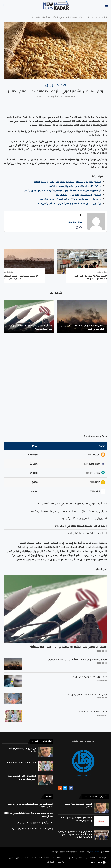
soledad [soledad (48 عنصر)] (87, 543)
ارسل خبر (50, 862)
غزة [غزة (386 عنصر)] (13, 555)
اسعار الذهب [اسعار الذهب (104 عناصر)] (42, 543)
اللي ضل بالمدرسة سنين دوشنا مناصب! (22, 750)
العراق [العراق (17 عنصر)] (29, 547)
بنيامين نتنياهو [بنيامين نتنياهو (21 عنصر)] (28, 551)
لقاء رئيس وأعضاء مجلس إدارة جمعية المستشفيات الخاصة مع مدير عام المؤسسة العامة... (75, 834)
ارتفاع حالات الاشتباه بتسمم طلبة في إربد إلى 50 (87, 694)
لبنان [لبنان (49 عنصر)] (82, 559)
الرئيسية (103, 17)
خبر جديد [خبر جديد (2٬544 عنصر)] (87, 555)
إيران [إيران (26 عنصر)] (61, 543)
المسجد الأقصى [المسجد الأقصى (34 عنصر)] (98, 551)
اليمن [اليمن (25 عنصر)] (40, 551)
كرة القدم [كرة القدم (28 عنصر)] (91, 559)
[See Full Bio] (67, 222)
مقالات (58, 857)
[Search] (4, 6)
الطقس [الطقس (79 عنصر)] (38, 547)
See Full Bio (75, 222)
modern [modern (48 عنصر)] (103, 543)
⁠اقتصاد (90, 17)
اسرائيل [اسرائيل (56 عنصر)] (54, 543)
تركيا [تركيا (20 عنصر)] (9, 551)
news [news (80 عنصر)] (95, 543)
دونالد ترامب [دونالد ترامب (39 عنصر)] (59, 555)
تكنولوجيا (70, 857)
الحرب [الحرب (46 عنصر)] (88, 547)
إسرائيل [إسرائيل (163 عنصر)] (69, 543)
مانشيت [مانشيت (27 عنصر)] (74, 559)
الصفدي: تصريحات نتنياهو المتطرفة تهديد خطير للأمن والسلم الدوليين (67, 182)
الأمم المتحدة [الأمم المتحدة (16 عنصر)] (99, 547)
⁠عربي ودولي (14, 857)
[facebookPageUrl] (80, 228)
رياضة (48, 857)
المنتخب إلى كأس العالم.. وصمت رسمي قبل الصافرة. (22, 777)
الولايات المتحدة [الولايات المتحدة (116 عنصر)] (52, 551)
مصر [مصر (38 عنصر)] (67, 559)
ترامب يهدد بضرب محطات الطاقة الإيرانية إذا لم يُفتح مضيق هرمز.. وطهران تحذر (62, 190)
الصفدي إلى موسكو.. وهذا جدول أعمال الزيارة (78, 195)
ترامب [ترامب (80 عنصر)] (16, 551)
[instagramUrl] (77, 228)
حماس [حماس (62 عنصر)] (96, 555)
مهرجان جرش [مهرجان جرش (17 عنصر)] (57, 559)
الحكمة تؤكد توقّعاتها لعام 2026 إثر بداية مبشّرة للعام (76, 819)
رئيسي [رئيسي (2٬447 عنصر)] (48, 555)
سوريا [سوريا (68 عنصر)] (20, 555)
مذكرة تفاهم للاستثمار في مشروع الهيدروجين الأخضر (75, 186)
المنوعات (38, 857)
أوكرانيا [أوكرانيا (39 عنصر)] (78, 543)
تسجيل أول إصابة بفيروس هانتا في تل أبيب (89, 676)
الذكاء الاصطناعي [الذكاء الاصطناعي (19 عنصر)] (75, 547)
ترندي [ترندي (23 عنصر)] (104, 555)
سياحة (81, 857)
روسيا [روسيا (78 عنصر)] (41, 555)
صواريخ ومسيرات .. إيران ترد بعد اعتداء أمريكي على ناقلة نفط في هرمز (82, 327)
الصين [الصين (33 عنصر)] (62, 547)
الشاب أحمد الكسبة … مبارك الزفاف (92, 711)
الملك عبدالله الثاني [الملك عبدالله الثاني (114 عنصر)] (79, 551)
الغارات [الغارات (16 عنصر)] (21, 547)
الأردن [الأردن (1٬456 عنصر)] (23, 543)
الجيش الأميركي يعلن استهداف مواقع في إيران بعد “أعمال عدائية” (31, 327)
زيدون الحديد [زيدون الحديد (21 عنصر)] (30, 555)
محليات (26, 857)
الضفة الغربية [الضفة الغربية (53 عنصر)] (51, 547)
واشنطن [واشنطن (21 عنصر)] (20, 559)
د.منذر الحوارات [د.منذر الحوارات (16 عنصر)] (74, 555)
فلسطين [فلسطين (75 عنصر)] (102, 559)
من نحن (61, 862)
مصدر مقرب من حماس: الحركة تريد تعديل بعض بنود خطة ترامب (70, 199)
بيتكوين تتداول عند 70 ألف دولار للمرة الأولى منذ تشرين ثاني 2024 (69, 203)
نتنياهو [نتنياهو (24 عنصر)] (45, 559)
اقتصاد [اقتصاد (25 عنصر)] (30, 543)
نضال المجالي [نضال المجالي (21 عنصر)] (33, 559)
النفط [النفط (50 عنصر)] (65, 551)
